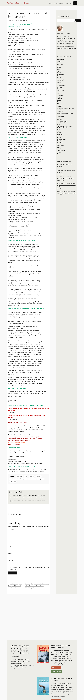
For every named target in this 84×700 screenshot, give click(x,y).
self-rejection (40, 479)
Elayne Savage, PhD (22, 20)
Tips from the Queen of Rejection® (18, 3)
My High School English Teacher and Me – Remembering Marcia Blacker (66, 185)
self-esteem (32, 479)
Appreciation (19, 476)
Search (78, 20)
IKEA (26, 476)
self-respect (13, 481)
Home (50, 3)
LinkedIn (74, 48)
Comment (11, 529)
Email (10, 553)
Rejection (32, 476)
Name (10, 546)
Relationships (13, 479)
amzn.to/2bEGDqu (12, 412)
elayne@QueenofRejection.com (17, 461)
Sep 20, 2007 (11, 20)
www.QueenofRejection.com (19, 665)
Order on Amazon (56, 667)
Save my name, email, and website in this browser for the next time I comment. (29, 568)
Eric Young (59, 170)
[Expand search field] (75, 3)
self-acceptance (23, 479)
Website (10, 560)
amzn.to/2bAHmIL (12, 419)
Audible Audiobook (56, 671)
